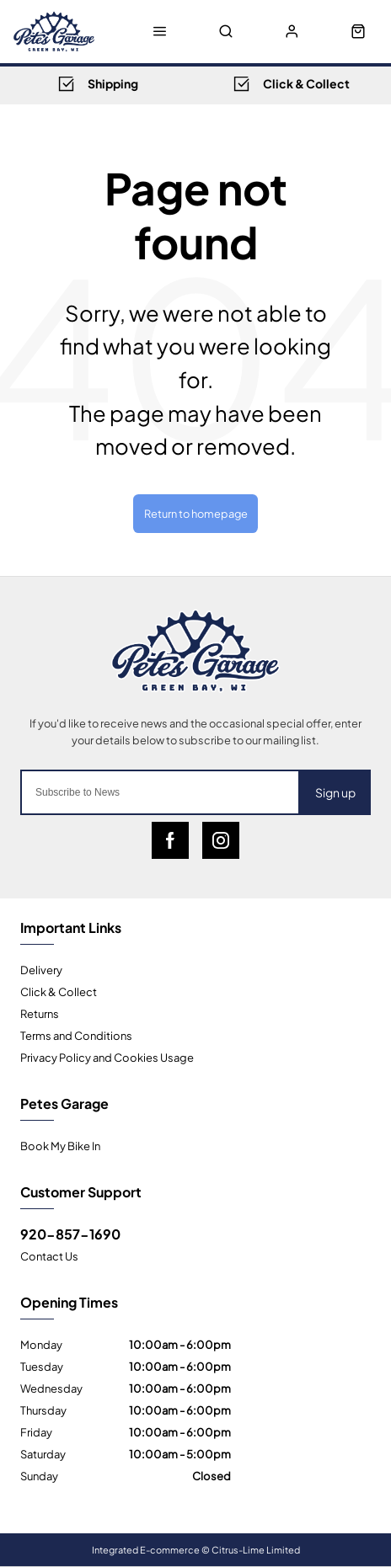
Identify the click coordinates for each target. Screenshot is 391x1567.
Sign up (335, 792)
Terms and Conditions (76, 1035)
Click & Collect (58, 991)
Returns (39, 1013)
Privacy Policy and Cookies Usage (107, 1056)
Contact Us (49, 1255)
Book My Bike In (60, 1145)
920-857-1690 (70, 1234)
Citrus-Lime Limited (256, 1549)
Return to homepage (196, 513)
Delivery (41, 969)
